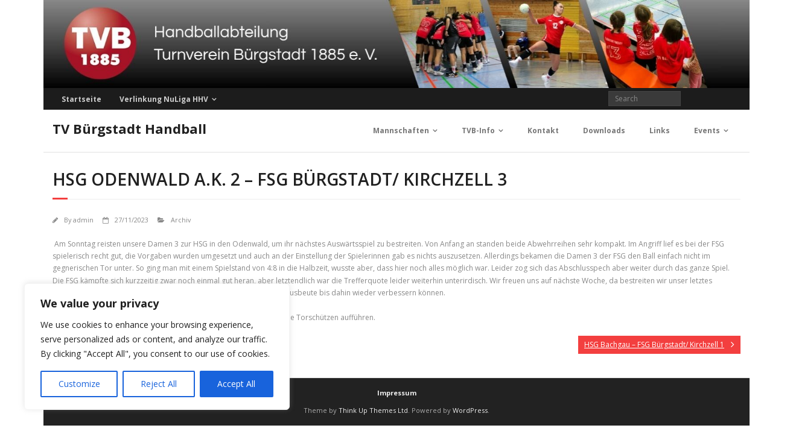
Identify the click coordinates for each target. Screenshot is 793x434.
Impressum (396, 392)
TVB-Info (478, 130)
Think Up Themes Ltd (373, 410)
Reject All (159, 383)
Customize (79, 383)
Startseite (81, 99)
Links (659, 130)
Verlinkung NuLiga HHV (163, 99)
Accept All (236, 383)
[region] (157, 346)
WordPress (470, 410)
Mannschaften (401, 130)
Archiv (181, 219)
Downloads (604, 130)
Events (707, 130)
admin (83, 219)
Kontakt (543, 130)
